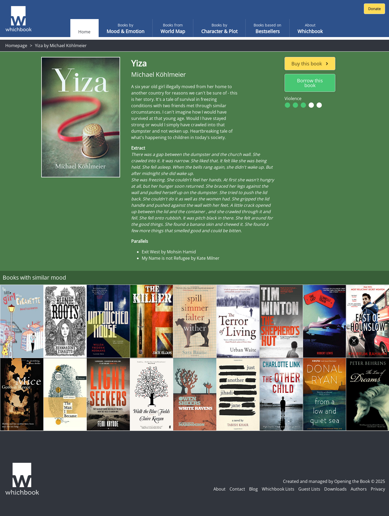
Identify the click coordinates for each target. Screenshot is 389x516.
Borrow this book (310, 82)
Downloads (335, 489)
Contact (237, 489)
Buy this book (309, 63)
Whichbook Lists (278, 489)
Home (84, 32)
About (219, 489)
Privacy (378, 489)
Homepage (16, 45)
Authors (359, 489)
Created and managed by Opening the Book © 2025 (334, 481)
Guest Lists (309, 489)
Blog (253, 489)
